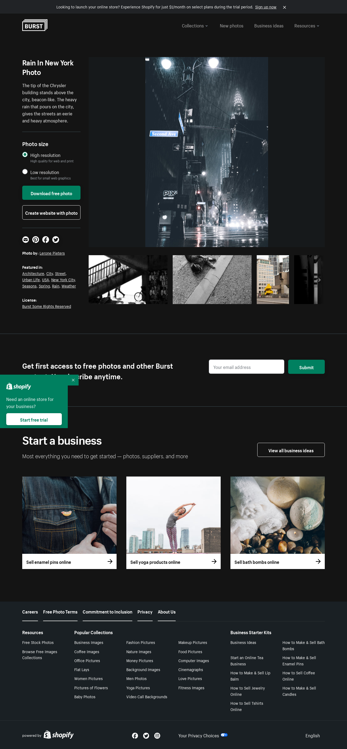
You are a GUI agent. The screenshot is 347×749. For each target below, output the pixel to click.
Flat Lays (81, 669)
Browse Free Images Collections (39, 654)
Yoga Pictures (138, 687)
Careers (30, 611)
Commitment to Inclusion (107, 611)
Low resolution (44, 172)
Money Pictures (139, 660)
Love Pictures (190, 678)
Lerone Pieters (52, 253)
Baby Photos (84, 696)
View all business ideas (291, 449)
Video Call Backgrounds (146, 696)
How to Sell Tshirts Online (246, 706)
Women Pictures (88, 678)
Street (60, 273)
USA (45, 279)
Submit (306, 366)
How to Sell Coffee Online (298, 675)
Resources (306, 25)
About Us (167, 611)
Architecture (33, 273)
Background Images (143, 669)
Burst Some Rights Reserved (46, 306)
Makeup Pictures (192, 642)
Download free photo (51, 192)
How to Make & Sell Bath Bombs (303, 645)
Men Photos (136, 678)
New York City (63, 279)
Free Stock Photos (38, 642)
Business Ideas (243, 642)
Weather (69, 286)
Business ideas (269, 25)
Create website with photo (51, 212)
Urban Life (31, 279)
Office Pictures (87, 660)
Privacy (145, 611)
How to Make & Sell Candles (299, 691)
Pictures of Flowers (91, 687)
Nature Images (138, 651)
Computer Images (193, 660)
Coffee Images (86, 651)
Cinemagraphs (190, 669)
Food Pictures (190, 651)
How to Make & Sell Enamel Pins (299, 660)
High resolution (45, 155)
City (49, 273)
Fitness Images (191, 687)
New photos (231, 25)
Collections (195, 25)
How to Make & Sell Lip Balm (250, 675)
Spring (44, 286)
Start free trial (34, 419)
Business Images (88, 642)
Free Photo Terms (60, 611)
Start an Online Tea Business (246, 660)
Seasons (29, 286)
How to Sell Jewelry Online (247, 691)
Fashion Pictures (140, 642)
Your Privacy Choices (203, 734)
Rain (55, 286)
